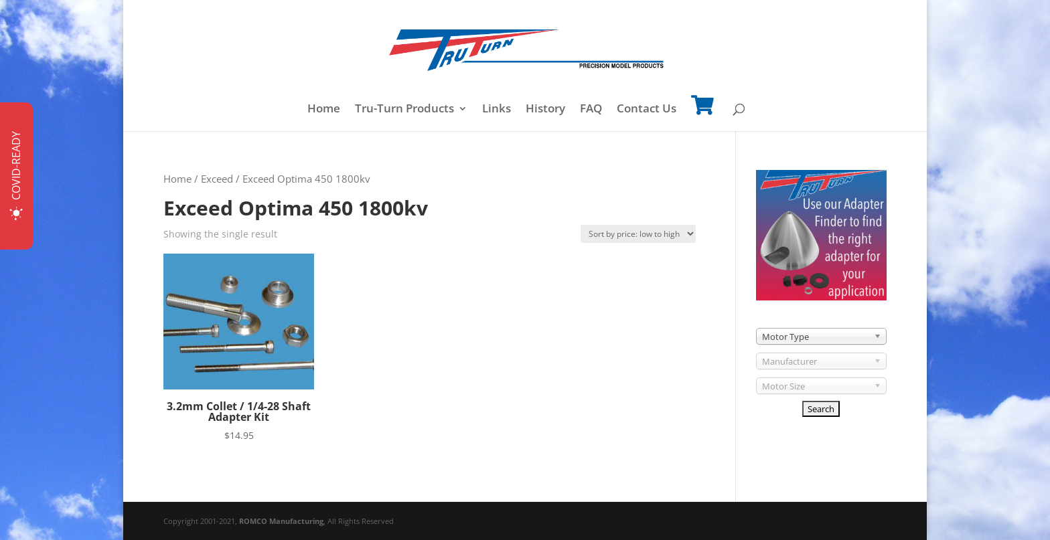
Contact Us (646, 110)
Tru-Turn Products (404, 110)
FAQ (591, 110)
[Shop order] (638, 234)
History (545, 110)
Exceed (217, 178)
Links (496, 110)
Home (323, 110)
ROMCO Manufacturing (281, 521)
